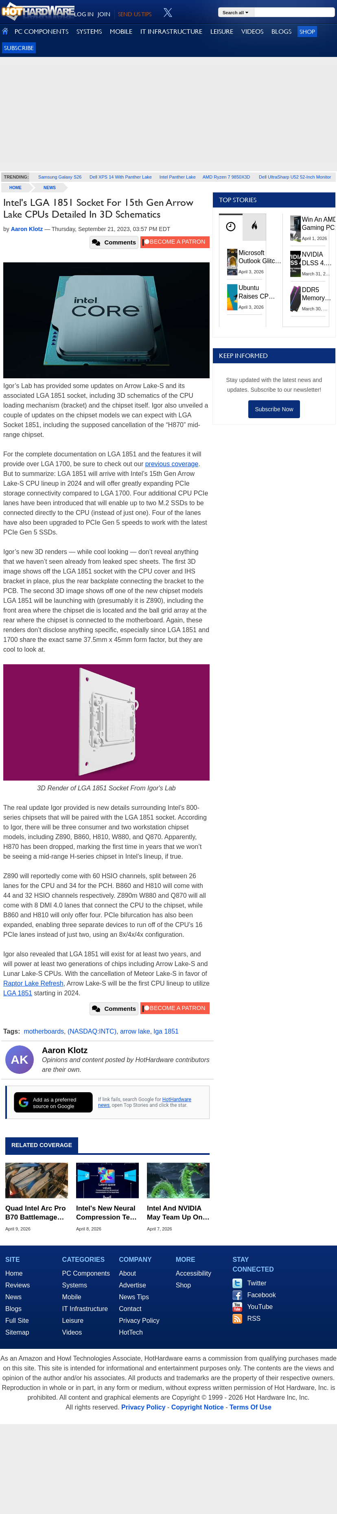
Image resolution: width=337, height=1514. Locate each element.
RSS (253, 1318)
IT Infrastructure (85, 1308)
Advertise (132, 1285)
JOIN (104, 14)
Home (14, 1273)
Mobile (71, 1297)
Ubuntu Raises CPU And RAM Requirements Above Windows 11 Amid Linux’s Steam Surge (258, 292)
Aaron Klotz (65, 1050)
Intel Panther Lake (178, 177)
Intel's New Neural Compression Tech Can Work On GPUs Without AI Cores (107, 1213)
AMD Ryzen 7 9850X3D (226, 177)
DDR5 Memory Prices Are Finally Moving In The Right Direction (316, 294)
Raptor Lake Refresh (33, 983)
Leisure (72, 1320)
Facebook (261, 1294)
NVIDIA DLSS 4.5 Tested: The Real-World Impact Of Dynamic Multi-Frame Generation (317, 259)
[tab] (231, 227)
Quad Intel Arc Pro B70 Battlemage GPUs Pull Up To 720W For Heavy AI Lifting (36, 1213)
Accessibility (193, 1273)
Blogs (13, 1308)
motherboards (44, 1031)
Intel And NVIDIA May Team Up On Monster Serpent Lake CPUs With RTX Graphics (175, 1213)
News (50, 187)
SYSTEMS (89, 31)
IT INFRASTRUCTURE (171, 31)
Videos (72, 1332)
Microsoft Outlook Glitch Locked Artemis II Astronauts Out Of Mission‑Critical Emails (260, 257)
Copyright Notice (197, 1407)
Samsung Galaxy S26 (59, 177)
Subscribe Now (274, 409)
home (15, 187)
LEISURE (221, 31)
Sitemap (17, 1332)
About (127, 1273)
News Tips (134, 1297)
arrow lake (135, 1031)
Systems (74, 1285)
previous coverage (172, 463)
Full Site (17, 1320)
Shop (307, 31)
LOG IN (84, 14)
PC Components (86, 1273)
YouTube (260, 1306)
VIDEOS (252, 31)
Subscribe (19, 47)
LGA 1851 (17, 993)
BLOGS (281, 31)
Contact (130, 1308)
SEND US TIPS (134, 14)
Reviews (17, 1285)
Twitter (256, 1283)
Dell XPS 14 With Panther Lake (121, 177)
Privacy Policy (139, 1320)
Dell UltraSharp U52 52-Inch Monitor (295, 177)
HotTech (131, 1332)
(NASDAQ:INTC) (92, 1031)
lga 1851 (166, 1031)
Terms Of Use (250, 1407)
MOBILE (121, 31)
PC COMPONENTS (41, 31)
